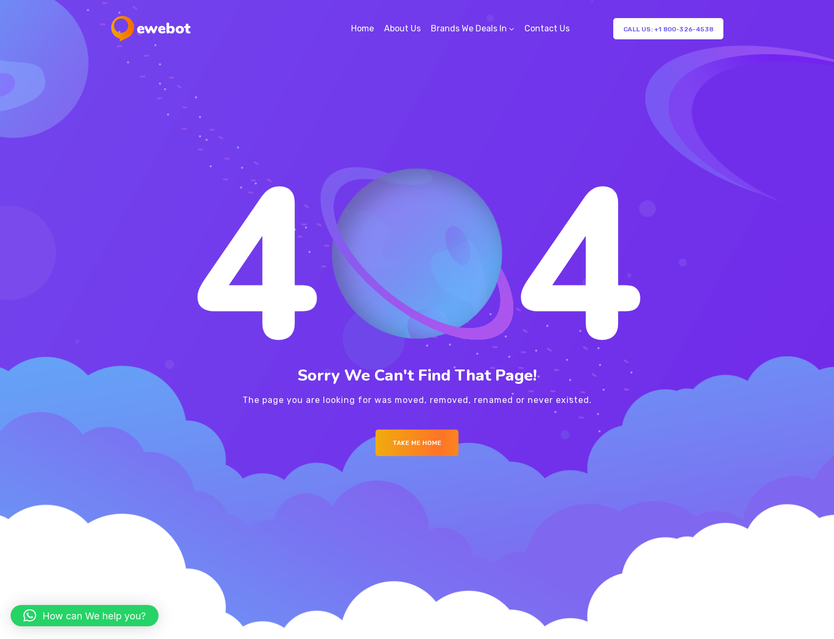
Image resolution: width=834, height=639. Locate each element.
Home (362, 28)
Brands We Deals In (469, 28)
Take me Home (417, 443)
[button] (85, 615)
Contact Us (547, 28)
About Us (402, 28)
